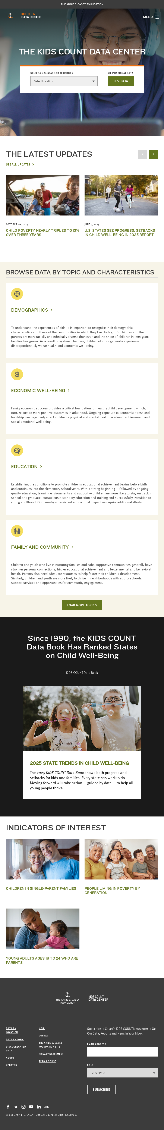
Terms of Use (47, 1061)
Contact (44, 1035)
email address (96, 1044)
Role (90, 1065)
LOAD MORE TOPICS (82, 605)
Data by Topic (15, 1039)
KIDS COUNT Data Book (82, 672)
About (10, 1057)
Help (42, 1028)
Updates (11, 1065)
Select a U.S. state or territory (51, 73)
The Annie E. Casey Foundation (82, 4)
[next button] (153, 154)
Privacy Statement (51, 1053)
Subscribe (101, 1089)
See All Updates (18, 164)
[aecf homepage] (10, 16)
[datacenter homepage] (31, 16)
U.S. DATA (121, 81)
